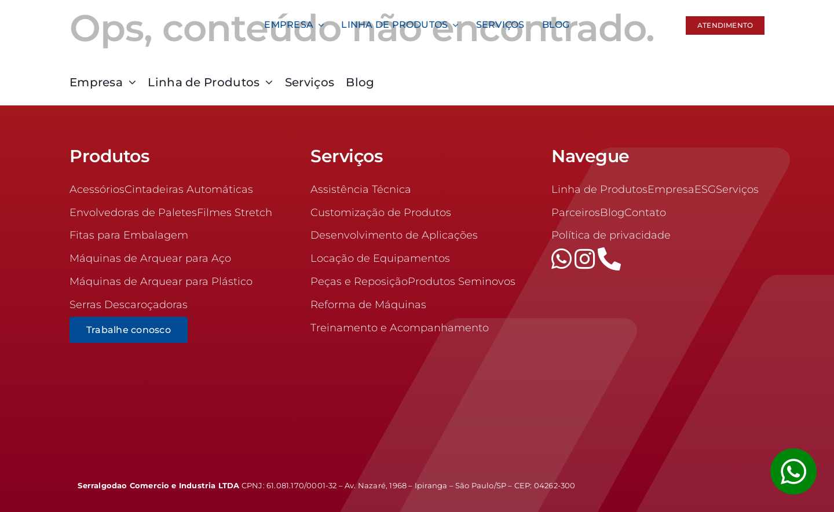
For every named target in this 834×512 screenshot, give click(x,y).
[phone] (609, 258)
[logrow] (688, 480)
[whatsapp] (563, 258)
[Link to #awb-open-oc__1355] (793, 471)
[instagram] (586, 258)
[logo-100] (146, 11)
